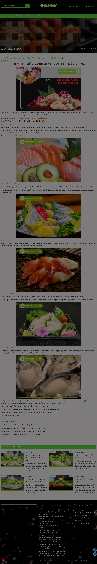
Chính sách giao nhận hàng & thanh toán (82, 512)
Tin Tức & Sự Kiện (59, 16)
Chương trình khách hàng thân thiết (81, 523)
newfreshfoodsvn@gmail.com (48, 532)
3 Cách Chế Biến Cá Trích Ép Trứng (85, 480)
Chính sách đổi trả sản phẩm (79, 515)
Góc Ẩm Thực (47, 16)
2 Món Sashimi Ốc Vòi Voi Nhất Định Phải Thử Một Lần (36, 457)
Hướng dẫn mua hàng (76, 510)
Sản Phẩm (27, 16)
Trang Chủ (10, 16)
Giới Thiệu (18, 16)
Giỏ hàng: (91, 6)
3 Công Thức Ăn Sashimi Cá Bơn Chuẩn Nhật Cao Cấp (37, 480)
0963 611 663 (59, 526)
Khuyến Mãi (36, 16)
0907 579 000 (50, 526)
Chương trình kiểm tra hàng (78, 526)
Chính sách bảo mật (76, 520)
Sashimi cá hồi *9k (15, 136)
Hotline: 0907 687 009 (76, 6)
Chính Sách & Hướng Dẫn (75, 16)
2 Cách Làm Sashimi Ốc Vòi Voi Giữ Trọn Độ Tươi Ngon (85, 456)
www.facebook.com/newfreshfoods (50, 537)
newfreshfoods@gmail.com (51, 530)
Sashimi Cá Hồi (6, 124)
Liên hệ (88, 16)
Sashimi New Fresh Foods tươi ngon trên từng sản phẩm (28, 118)
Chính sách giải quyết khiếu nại (79, 518)
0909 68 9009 (43, 528)
